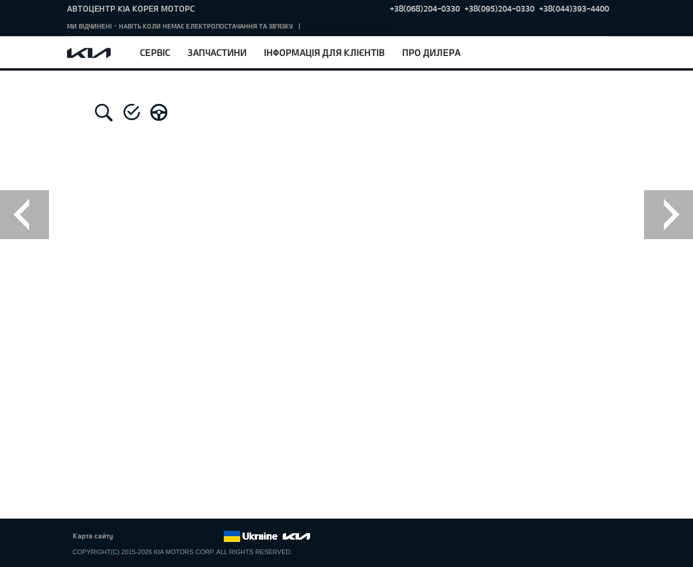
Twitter (150, 537)
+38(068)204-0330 (425, 8)
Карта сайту (93, 535)
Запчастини (217, 52)
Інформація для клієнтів (324, 52)
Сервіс (155, 52)
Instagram (198, 537)
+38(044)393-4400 (574, 8)
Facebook (133, 537)
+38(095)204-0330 (499, 8)
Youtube (182, 537)
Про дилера (431, 52)
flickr (214, 537)
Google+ (166, 537)
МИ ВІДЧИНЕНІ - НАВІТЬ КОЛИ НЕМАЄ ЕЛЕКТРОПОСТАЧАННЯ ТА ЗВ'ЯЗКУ (180, 26)
